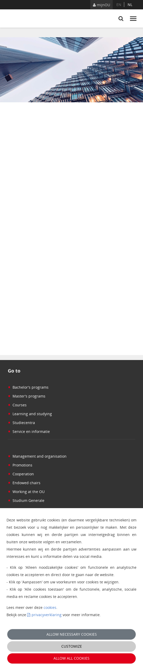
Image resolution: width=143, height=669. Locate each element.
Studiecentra (21, 422)
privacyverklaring (47, 614)
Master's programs (26, 396)
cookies (50, 607)
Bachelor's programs (28, 387)
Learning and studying (30, 413)
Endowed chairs (24, 482)
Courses (17, 404)
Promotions (20, 465)
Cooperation (21, 473)
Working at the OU (26, 491)
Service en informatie (29, 431)
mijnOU (101, 4)
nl (130, 4)
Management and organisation (37, 456)
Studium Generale (26, 500)
